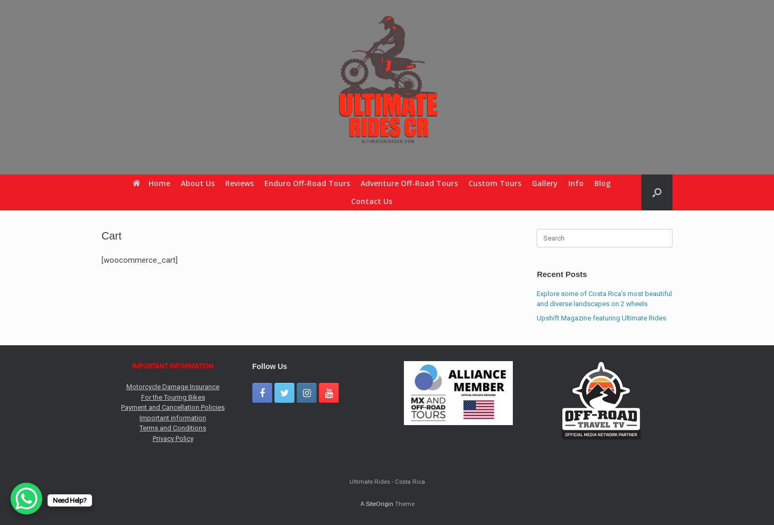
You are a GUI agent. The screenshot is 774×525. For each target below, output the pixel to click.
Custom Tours (494, 183)
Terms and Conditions (173, 428)
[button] (656, 192)
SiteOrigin (379, 504)
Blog (602, 183)
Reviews (239, 183)
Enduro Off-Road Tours (307, 183)
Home (151, 183)
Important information (173, 418)
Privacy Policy (173, 439)
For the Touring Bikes (173, 397)
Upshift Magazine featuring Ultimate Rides (601, 318)
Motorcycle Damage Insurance (172, 387)
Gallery (545, 183)
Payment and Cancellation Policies (173, 407)
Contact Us (371, 201)
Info (576, 183)
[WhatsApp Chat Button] (26, 498)
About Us (198, 183)
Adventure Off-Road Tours (409, 183)
